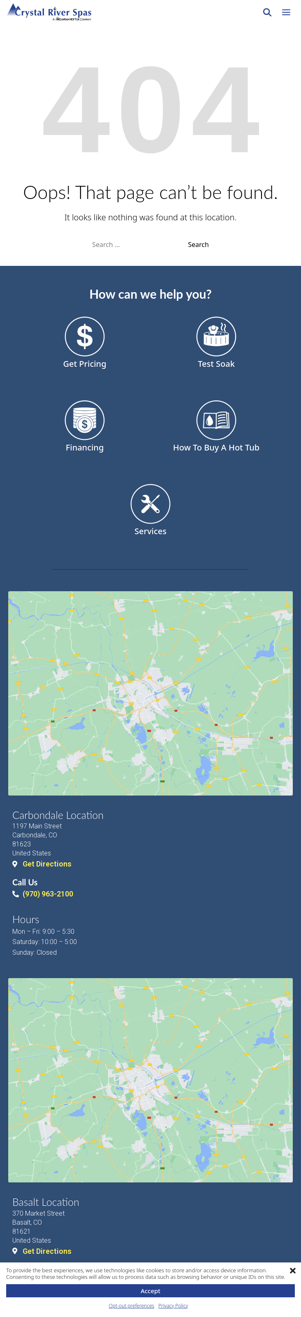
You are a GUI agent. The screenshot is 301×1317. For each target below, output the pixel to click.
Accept (150, 1291)
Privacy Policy (173, 1305)
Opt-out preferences (132, 1305)
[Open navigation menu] (286, 12)
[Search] (267, 12)
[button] (293, 1271)
